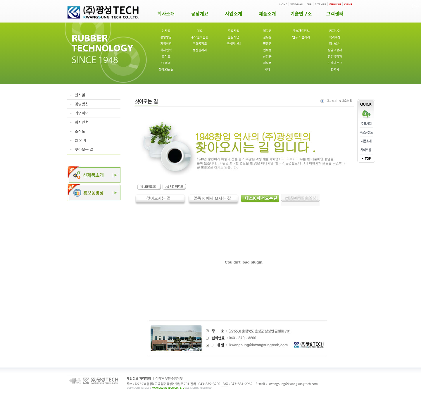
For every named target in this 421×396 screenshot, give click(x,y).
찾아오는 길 (165, 69)
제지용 (267, 30)
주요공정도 (200, 43)
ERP (308, 4)
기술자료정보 (301, 30)
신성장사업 (233, 43)
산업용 (267, 56)
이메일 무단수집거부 (169, 378)
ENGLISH (335, 4)
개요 (200, 30)
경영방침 (166, 37)
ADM (417, 6)
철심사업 (233, 37)
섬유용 (267, 37)
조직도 (166, 56)
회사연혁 (166, 50)
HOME (283, 4)
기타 (267, 69)
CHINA (348, 4)
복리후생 (335, 37)
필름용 (267, 43)
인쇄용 (267, 50)
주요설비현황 (199, 37)
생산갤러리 (200, 50)
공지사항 (335, 30)
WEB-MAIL (296, 4)
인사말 (166, 30)
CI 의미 (166, 63)
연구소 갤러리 (301, 37)
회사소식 (335, 43)
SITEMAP (320, 4)
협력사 (335, 69)
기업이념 (166, 43)
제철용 (267, 63)
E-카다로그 (335, 63)
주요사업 (233, 30)
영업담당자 (335, 56)
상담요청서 (335, 50)
